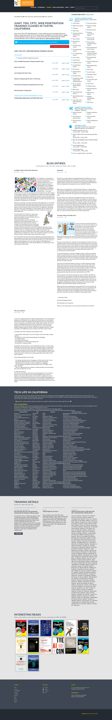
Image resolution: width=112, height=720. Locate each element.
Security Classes (91, 72)
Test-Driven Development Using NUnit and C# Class (28, 84)
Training (49, 7)
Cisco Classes (76, 57)
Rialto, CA (90, 517)
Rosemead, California (85, 547)
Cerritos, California (78, 526)
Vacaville (92, 545)
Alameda (94, 519)
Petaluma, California (77, 545)
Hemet (90, 522)
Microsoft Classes (91, 29)
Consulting (33, 7)
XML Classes (90, 102)
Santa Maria (77, 539)
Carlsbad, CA (82, 572)
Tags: (22, 172)
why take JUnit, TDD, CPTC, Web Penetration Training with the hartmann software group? (26, 512)
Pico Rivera (89, 528)
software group (88, 713)
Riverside (73, 536)
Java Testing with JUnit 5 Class (22, 73)
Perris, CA (73, 517)
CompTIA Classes (77, 62)
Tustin (87, 588)
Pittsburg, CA (92, 567)
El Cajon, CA (80, 591)
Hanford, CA (84, 589)
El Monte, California (83, 573)
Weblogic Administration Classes (90, 98)
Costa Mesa (92, 531)
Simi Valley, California (89, 580)
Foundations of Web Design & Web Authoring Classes (78, 80)
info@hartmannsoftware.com (82, 687)
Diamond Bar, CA (82, 563)
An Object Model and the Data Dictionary (26, 170)
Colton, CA (89, 519)
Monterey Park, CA (84, 578)
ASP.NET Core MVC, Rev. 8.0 (80, 130)
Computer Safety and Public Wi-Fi (66, 215)
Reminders (60, 170)
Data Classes (76, 69)
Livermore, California (82, 517)
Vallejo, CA (92, 588)
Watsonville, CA (92, 553)
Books (15, 701)
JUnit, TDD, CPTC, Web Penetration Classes (77, 101)
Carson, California (76, 589)
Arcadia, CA (74, 553)
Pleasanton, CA (84, 551)
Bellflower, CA (74, 550)
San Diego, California (77, 555)
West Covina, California (79, 592)
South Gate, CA (75, 520)
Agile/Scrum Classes (78, 25)
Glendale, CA (74, 559)
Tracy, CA (89, 558)
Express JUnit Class (19, 67)
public (65, 35)
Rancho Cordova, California (80, 599)
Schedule (16, 692)
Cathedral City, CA (76, 603)
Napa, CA (88, 592)
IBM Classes (76, 89)
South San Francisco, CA (87, 539)
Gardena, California (84, 544)
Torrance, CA (93, 594)
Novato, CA (80, 566)
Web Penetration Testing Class (22, 90)
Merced (76, 563)
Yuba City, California (86, 570)
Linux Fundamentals (78, 149)
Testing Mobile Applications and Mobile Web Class (28, 98)
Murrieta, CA (93, 550)
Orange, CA (74, 533)
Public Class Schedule (58, 7)
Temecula (88, 525)
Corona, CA (85, 531)
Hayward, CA (80, 584)
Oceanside (74, 566)
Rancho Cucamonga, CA (83, 583)
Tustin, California (48, 16)
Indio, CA (79, 536)
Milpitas (80, 581)
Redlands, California (77, 595)
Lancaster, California (86, 603)
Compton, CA (86, 545)
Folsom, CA (83, 528)
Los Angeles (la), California (88, 536)
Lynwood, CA (81, 575)
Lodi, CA (93, 520)
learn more (18, 533)
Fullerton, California (91, 572)
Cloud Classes (76, 60)
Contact (72, 7)
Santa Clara (76, 605)
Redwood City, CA (89, 534)
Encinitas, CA (85, 515)
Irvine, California (76, 551)
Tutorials (15, 695)
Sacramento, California (88, 556)
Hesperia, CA (78, 556)
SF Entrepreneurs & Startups (21, 409)
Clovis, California (84, 577)
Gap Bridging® (17, 690)
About (67, 7)
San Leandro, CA (88, 586)
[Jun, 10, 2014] (60, 217)
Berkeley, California (82, 553)
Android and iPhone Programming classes (28, 58)
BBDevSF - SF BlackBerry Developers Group (40, 409)
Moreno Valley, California (84, 559)
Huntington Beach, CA (82, 542)
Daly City (87, 594)
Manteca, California (78, 548)
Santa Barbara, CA (87, 555)
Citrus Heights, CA (76, 570)
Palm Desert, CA (87, 581)
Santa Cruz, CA (86, 595)
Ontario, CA (74, 581)
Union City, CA (75, 544)
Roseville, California (85, 564)
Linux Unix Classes (91, 23)
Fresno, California (89, 569)
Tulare (92, 548)
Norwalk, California (88, 566)
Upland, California (84, 567)
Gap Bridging (41, 7)
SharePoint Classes (92, 74)
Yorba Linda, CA (75, 547)
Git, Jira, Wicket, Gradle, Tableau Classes (77, 85)
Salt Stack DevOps (57, 409)
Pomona (86, 584)
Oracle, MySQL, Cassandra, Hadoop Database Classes (92, 53)
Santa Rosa (94, 600)
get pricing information (59, 46)
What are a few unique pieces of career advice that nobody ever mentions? (75, 305)
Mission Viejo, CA (88, 523)
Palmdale (76, 578)
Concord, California (78, 586)
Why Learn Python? (19, 311)
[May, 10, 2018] (17, 312)
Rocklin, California (81, 558)
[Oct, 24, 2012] (60, 172)
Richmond (86, 591)
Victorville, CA (81, 569)
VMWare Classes (91, 86)
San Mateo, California (85, 520)
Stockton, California (78, 523)
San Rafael (74, 569)
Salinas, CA (80, 597)
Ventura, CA (80, 580)
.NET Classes (76, 23)
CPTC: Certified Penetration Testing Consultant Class (29, 61)
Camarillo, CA (80, 594)
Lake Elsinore (92, 542)
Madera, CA (74, 573)
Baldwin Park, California (88, 602)
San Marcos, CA (75, 577)
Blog (15, 697)
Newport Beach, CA (77, 602)
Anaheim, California (84, 550)
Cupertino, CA (83, 522)
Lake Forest (74, 575)
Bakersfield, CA (76, 564)
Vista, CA (82, 525)
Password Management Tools (64, 300)
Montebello (86, 597)
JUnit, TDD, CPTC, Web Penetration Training (48, 38)
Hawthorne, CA (81, 588)
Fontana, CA (91, 599)
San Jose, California (76, 515)
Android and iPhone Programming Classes (78, 34)
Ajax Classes (76, 30)
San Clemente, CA (86, 600)
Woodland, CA (75, 537)
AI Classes (75, 28)
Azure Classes (76, 39)
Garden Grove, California (85, 537)
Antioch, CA (94, 564)
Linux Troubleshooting (78, 145)
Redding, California (82, 533)
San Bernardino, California (83, 561)
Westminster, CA (88, 526)
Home (15, 16)
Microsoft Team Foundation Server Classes (91, 43)
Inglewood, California (90, 575)
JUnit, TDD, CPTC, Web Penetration (33, 16)
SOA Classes (90, 77)
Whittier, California (76, 600)
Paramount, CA (75, 567)
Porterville (92, 515)
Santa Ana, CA (85, 541)
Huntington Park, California (78, 519)
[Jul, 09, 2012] (17, 172)
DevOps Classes (77, 75)
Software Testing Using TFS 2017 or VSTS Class (27, 79)
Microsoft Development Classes (90, 34)
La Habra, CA (92, 573)
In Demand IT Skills (62, 297)
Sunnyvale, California (79, 534)
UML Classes (90, 83)
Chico (94, 558)
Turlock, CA (87, 548)
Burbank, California (76, 531)
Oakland (76, 572)
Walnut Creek (92, 551)
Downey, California (92, 563)
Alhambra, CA (93, 544)
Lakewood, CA (91, 530)
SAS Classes (90, 69)
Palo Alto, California (82, 530)
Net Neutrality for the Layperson (65, 303)
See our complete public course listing (82, 153)
